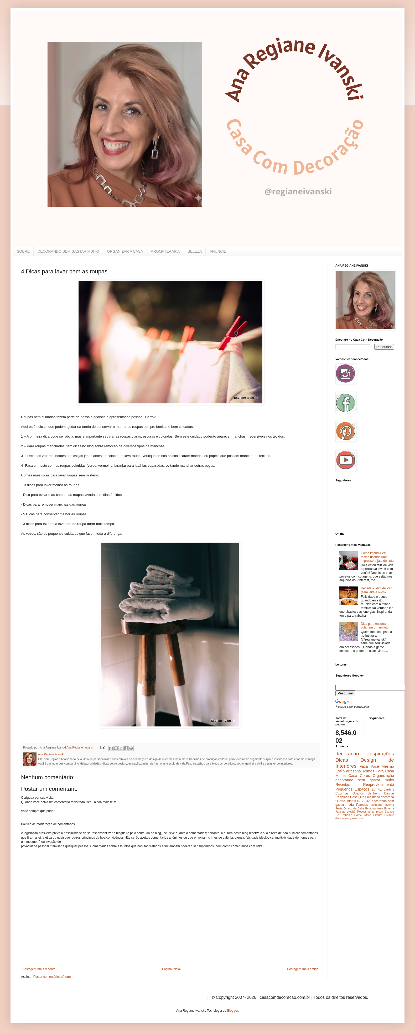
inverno (389, 804)
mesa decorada (383, 797)
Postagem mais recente (38, 969)
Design (389, 793)
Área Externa (385, 808)
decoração (347, 753)
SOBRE (23, 251)
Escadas (370, 808)
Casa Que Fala (360, 797)
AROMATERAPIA (165, 251)
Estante (389, 815)
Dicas (341, 760)
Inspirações (381, 753)
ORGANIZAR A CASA (125, 251)
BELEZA (195, 251)
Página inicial (171, 969)
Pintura (377, 815)
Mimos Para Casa (378, 771)
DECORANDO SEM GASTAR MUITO (68, 251)
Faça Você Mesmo (376, 766)
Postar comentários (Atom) (52, 977)
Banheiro (374, 793)
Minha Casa (346, 775)
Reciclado (342, 797)
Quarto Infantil (345, 801)
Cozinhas (342, 793)
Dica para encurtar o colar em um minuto (375, 625)
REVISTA (363, 801)
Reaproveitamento (378, 784)
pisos (379, 811)
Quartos (358, 793)
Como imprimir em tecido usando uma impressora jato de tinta (377, 557)
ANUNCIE (218, 251)
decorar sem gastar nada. (349, 818)
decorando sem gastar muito (364, 780)
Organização (383, 775)
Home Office (362, 815)
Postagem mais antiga (302, 969)
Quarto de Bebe (354, 808)
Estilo (340, 771)
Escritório (376, 804)
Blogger (232, 1010)
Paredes (362, 805)
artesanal (354, 771)
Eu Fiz (376, 789)
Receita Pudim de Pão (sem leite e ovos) (376, 590)
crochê (351, 811)
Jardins (389, 789)
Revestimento (366, 811)
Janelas (340, 811)
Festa (339, 808)
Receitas (342, 784)
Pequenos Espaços (352, 789)
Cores (365, 775)
